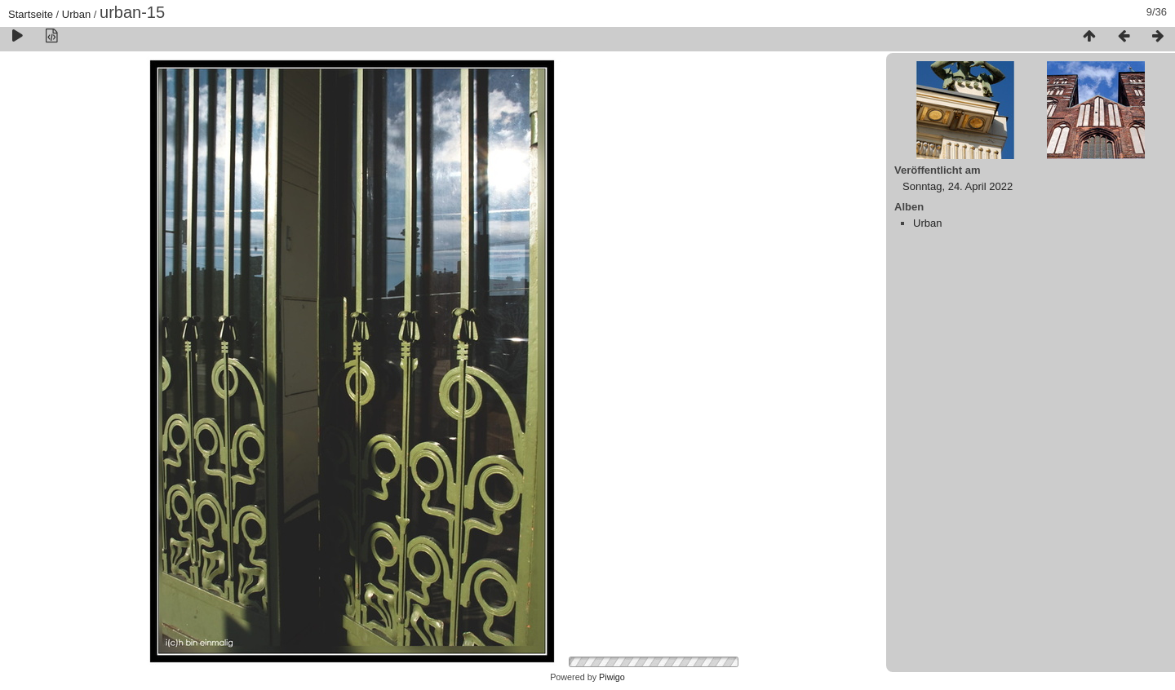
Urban (76, 14)
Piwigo (612, 677)
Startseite (30, 14)
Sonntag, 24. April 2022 (957, 186)
